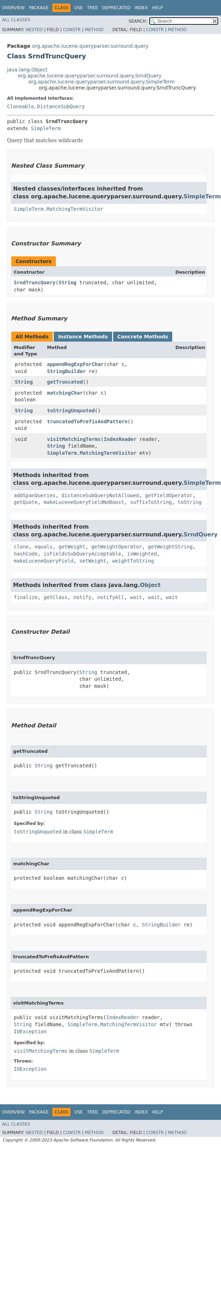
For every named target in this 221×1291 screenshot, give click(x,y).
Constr (72, 29)
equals (44, 546)
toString (190, 502)
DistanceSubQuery (61, 106)
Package (38, 7)
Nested (33, 29)
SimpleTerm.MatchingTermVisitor (58, 209)
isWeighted (142, 554)
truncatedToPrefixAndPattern (87, 421)
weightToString (133, 561)
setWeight (92, 561)
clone (21, 546)
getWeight (71, 546)
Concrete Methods (142, 336)
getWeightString (170, 546)
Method (94, 29)
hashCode (25, 554)
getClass (55, 597)
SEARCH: (138, 21)
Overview (13, 7)
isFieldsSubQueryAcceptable (82, 554)
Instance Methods (82, 336)
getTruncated (65, 382)
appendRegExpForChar (75, 364)
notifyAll (110, 597)
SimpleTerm (45, 128)
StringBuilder (66, 371)
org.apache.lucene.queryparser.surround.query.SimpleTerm (101, 82)
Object (150, 585)
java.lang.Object (27, 69)
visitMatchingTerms (74, 439)
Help (157, 7)
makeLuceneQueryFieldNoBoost (83, 502)
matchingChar (65, 393)
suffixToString (151, 502)
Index (141, 7)
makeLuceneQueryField (44, 561)
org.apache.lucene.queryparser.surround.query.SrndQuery (90, 75)
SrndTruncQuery (35, 282)
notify (83, 597)
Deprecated (116, 7)
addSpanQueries (35, 495)
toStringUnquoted (71, 410)
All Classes (16, 19)
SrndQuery (200, 534)
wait (136, 597)
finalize (25, 597)
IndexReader (120, 439)
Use (78, 7)
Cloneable (20, 106)
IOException (30, 1031)
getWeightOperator (116, 546)
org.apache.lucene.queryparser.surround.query (90, 46)
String (67, 282)
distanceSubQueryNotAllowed (100, 495)
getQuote (25, 502)
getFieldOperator (169, 495)
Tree (92, 7)
